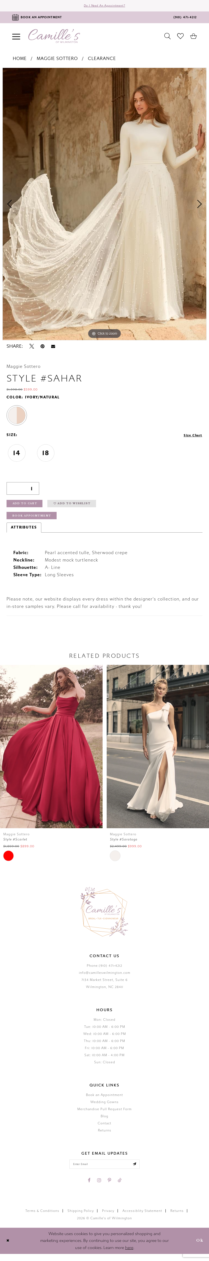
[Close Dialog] (8, 1248)
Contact (104, 1129)
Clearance (102, 60)
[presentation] (51, 752)
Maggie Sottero (57, 60)
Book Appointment (35, 521)
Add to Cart (27, 507)
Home (20, 60)
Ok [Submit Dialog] (198, 1247)
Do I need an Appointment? (104, 6)
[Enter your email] (104, 1170)
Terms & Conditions (42, 1218)
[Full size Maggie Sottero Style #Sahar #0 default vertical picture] (104, 206)
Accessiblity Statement (142, 1218)
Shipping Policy (80, 1218)
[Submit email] (139, 1170)
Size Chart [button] (191, 437)
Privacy (108, 1218)
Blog (104, 1122)
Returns (104, 1136)
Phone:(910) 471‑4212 (104, 971)
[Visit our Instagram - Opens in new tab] (99, 1187)
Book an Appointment (104, 1100)
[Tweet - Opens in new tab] (31, 348)
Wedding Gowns (104, 1107)
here (129, 1254)
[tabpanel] (104, 206)
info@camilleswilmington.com (104, 978)
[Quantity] (23, 490)
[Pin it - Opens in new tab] (43, 348)
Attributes (24, 533)
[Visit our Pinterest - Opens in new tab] (109, 1187)
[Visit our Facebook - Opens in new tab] (89, 1187)
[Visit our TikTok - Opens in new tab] (119, 1187)
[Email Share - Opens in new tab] (53, 348)
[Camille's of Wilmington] (54, 38)
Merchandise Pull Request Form (104, 1114)
